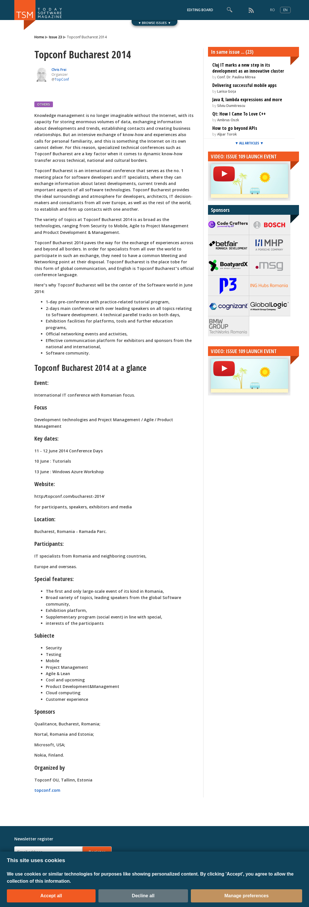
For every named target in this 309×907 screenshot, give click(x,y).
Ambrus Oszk (228, 120)
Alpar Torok (227, 134)
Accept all (51, 895)
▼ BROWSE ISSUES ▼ (154, 23)
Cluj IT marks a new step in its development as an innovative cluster (248, 68)
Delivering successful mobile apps (244, 85)
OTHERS (43, 104)
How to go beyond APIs (234, 128)
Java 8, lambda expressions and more (247, 99)
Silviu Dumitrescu (231, 105)
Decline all (143, 895)
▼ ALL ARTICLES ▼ (249, 143)
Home (39, 37)
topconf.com (47, 790)
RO (272, 9)
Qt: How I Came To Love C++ (239, 114)
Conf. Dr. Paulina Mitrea (236, 77)
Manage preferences (246, 895)
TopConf (62, 79)
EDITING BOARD (200, 9)
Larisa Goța (226, 91)
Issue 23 (55, 37)
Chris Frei (59, 69)
